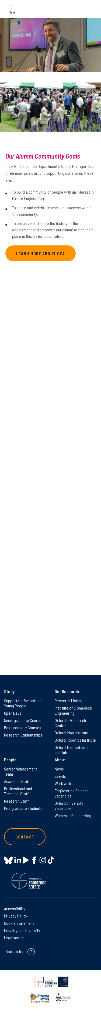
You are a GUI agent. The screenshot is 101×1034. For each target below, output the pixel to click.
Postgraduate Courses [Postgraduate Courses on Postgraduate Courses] (22, 727)
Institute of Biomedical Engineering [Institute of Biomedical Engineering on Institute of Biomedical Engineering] (73, 710)
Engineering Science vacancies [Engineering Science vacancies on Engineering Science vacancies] (72, 793)
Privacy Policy (15, 915)
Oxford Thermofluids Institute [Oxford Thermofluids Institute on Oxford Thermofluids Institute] (71, 750)
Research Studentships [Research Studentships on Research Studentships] (23, 734)
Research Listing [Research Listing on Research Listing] (68, 700)
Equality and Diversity (22, 930)
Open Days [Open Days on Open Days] (12, 712)
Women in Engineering (73, 815)
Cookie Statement (19, 923)
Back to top (15, 951)
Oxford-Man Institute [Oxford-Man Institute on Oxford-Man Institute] (71, 732)
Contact (24, 836)
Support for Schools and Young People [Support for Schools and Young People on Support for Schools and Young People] (24, 703)
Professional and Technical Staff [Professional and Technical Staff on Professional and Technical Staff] (18, 791)
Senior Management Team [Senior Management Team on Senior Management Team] (20, 771)
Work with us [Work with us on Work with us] (65, 783)
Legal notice (14, 937)
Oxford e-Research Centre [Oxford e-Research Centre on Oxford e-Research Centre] (70, 723)
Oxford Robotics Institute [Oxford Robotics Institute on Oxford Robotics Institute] (75, 739)
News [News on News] (59, 768)
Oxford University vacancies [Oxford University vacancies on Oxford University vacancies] (69, 805)
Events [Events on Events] (60, 776)
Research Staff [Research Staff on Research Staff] (16, 800)
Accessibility (14, 908)
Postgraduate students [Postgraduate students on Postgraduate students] (23, 808)
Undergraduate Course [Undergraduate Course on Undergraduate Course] (22, 720)
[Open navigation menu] (12, 9)
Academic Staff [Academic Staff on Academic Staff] (17, 781)
